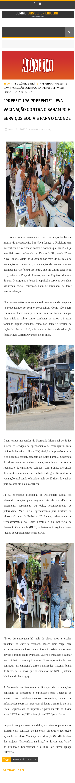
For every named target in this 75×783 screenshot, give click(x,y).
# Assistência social (25, 759)
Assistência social (24, 83)
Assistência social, (40, 129)
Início (7, 83)
